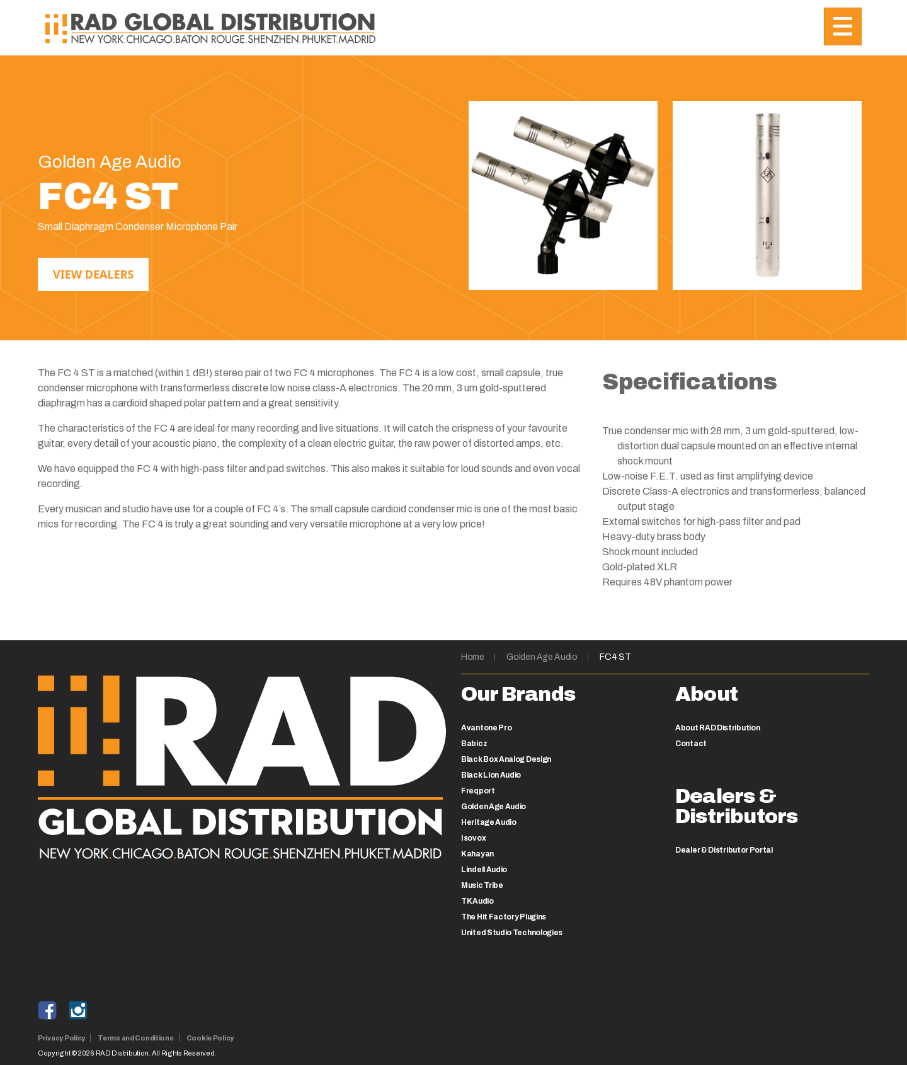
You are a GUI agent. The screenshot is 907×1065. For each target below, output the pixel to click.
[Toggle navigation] (843, 26)
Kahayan (477, 853)
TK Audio (477, 901)
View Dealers (93, 274)
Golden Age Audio (541, 657)
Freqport (478, 790)
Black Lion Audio (491, 775)
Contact (691, 743)
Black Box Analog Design (506, 759)
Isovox (473, 838)
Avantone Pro (486, 727)
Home (472, 657)
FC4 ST (615, 657)
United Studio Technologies (511, 932)
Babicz (474, 743)
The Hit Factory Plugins (503, 916)
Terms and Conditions (136, 1038)
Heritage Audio (488, 822)
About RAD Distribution (717, 727)
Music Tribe (482, 885)
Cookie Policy (210, 1038)
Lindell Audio (484, 869)
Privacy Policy (61, 1038)
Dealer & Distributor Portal (724, 850)
